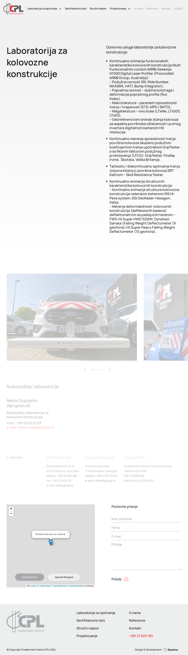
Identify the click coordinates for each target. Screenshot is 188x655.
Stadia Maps (45, 586)
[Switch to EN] (181, 8)
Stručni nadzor (98, 8)
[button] (51, 542)
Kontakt (166, 8)
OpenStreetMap (76, 586)
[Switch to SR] (176, 8)
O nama (138, 8)
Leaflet (31, 586)
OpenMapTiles (60, 586)
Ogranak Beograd (64, 577)
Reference (152, 8)
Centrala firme (29, 577)
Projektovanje (118, 8)
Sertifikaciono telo (75, 8)
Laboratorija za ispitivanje (42, 8)
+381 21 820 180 (141, 636)
